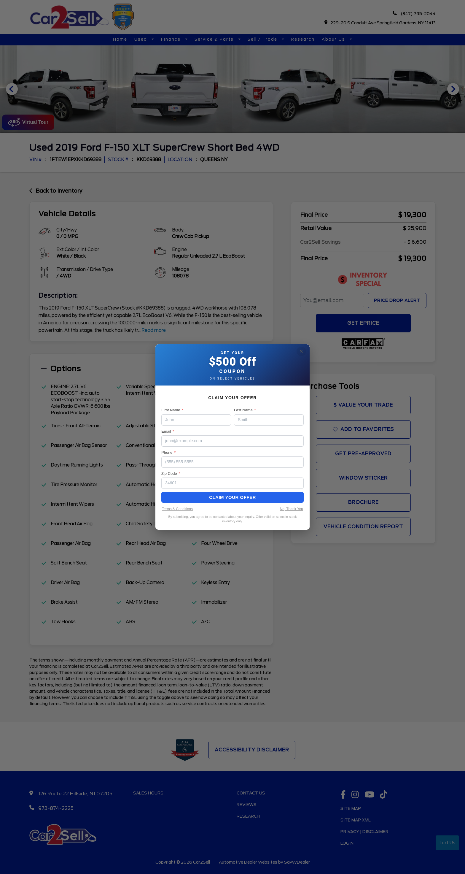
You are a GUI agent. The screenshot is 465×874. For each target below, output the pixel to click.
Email (167, 431)
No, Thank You (291, 509)
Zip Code (170, 473)
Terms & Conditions (177, 509)
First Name (172, 410)
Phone (168, 452)
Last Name (245, 410)
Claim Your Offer (232, 497)
